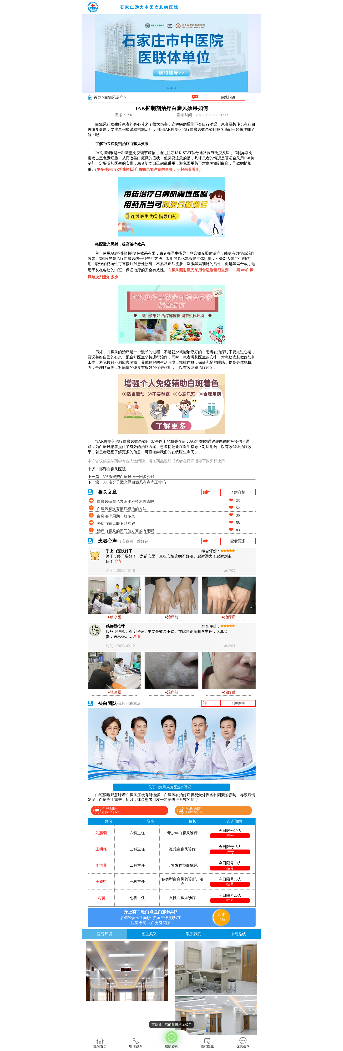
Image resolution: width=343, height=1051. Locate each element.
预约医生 (207, 1042)
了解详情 (238, 492)
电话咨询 (135, 1042)
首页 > (99, 97)
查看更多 (238, 541)
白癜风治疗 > (115, 97)
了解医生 (238, 703)
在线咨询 (171, 1039)
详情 (117, 561)
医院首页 (100, 1042)
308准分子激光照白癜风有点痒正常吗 (134, 482)
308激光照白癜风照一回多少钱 (128, 477)
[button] (168, 88)
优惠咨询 (243, 1042)
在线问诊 (228, 97)
